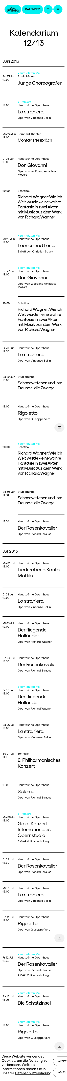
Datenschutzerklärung (33, 1073)
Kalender (32, 9)
